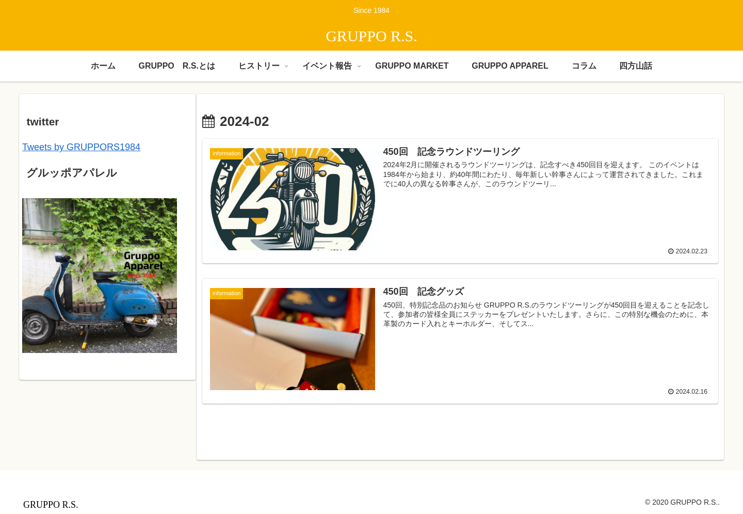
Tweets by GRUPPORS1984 (81, 147)
